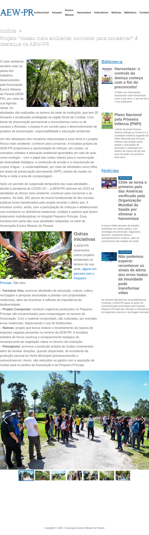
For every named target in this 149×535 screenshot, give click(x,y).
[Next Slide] (143, 420)
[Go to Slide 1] (26, 475)
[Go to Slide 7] (123, 475)
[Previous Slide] (5, 420)
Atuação (57, 12)
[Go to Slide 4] (74, 475)
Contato (144, 12)
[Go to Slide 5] (91, 475)
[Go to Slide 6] (107, 475)
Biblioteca (130, 12)
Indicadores (101, 12)
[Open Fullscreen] (144, 464)
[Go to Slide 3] (58, 475)
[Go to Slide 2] (42, 475)
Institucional (41, 12)
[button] (74, 420)
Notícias (116, 12)
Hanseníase (84, 12)
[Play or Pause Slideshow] (5, 464)
